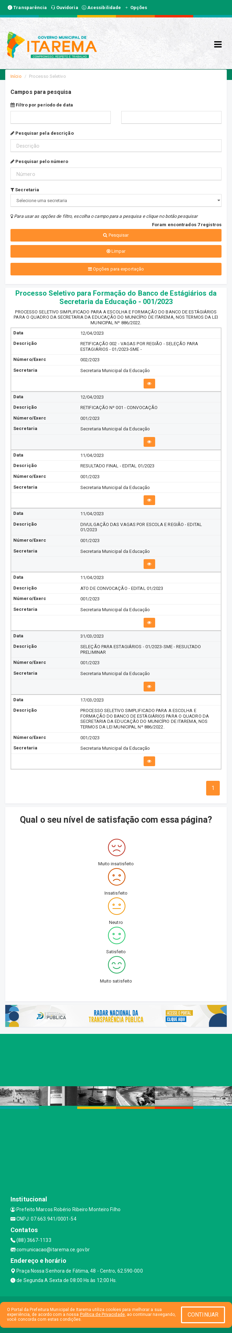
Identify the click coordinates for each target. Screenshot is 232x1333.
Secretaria (24, 189)
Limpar (116, 251)
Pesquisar (116, 235)
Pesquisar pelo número (39, 161)
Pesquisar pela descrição (42, 133)
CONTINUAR (203, 1314)
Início (16, 76)
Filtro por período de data (41, 105)
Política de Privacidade (102, 1314)
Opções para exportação (116, 269)
